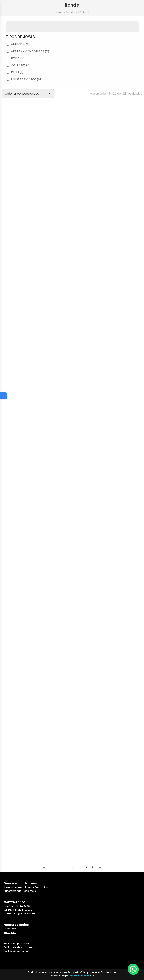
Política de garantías (16, 951)
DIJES (17, 72)
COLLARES (21, 65)
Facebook (10, 928)
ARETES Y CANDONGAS (30, 51)
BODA (18, 58)
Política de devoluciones (19, 947)
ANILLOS (20, 44)
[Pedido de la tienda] (28, 93)
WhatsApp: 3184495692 (18, 910)
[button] (133, 969)
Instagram (10, 932)
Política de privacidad (17, 943)
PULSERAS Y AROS (27, 79)
